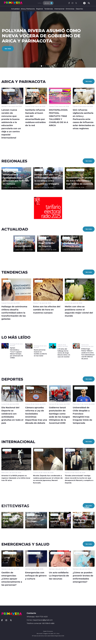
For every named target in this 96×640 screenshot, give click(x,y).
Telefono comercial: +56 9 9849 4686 (40, 623)
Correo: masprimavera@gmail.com (40, 620)
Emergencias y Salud (10, 553)
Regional (39, 9)
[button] (41, 66)
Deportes (79, 9)
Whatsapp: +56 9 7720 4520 (37, 616)
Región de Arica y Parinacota (75, 170)
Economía (66, 238)
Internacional (59, 9)
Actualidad (15, 9)
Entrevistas (70, 9)
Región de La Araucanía (10, 170)
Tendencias (48, 9)
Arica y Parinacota (28, 9)
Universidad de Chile (81, 388)
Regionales (38, 170)
